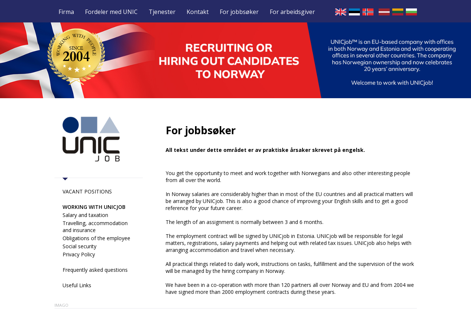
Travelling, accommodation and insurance (95, 227)
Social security (79, 246)
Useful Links (77, 285)
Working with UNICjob (94, 206)
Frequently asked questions (95, 269)
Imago (61, 305)
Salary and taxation (85, 214)
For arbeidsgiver (292, 12)
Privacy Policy (79, 254)
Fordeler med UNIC (111, 12)
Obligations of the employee (96, 238)
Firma (66, 12)
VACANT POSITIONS (87, 191)
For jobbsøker (239, 12)
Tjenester (162, 12)
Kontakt (198, 12)
